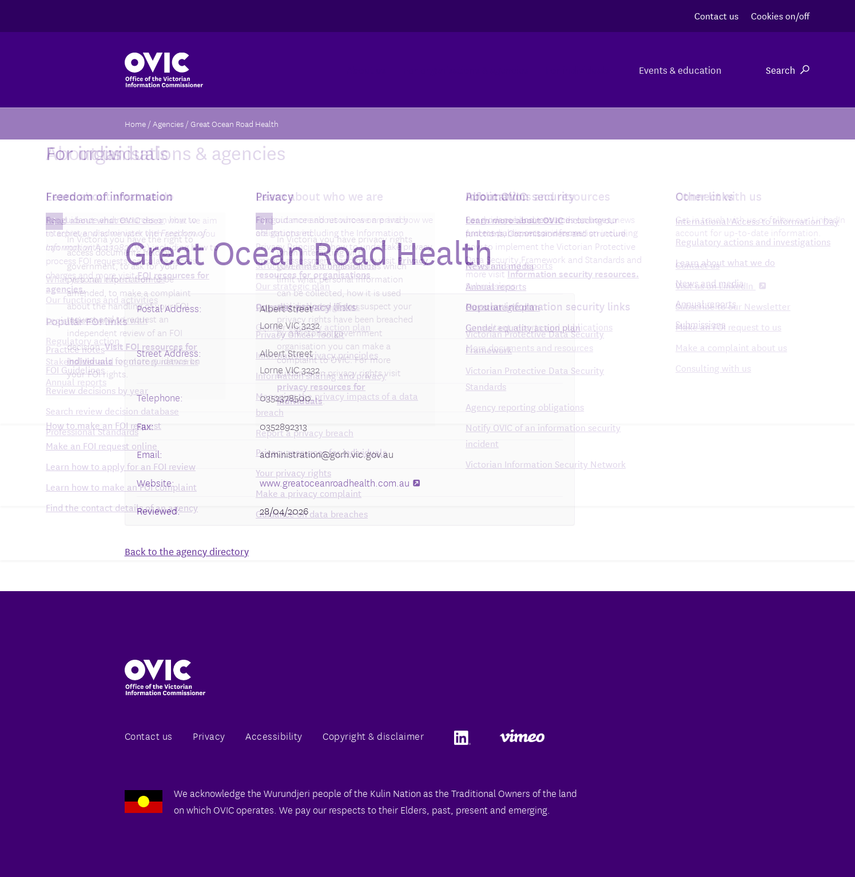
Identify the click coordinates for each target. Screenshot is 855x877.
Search (787, 69)
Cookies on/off (780, 15)
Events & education (678, 69)
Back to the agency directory (187, 551)
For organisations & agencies (419, 69)
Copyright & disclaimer (373, 735)
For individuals (559, 69)
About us (291, 69)
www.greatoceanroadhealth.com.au (340, 482)
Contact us (716, 15)
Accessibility (274, 735)
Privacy (209, 735)
